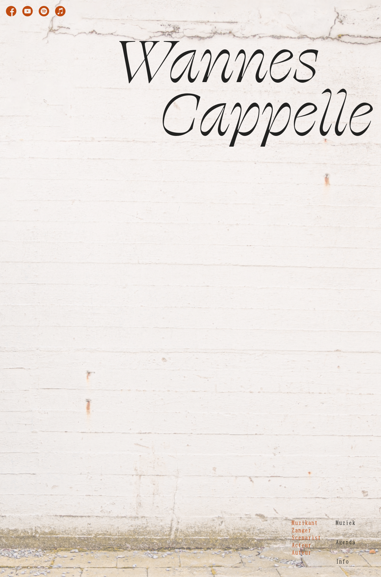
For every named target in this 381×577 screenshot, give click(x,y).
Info (342, 561)
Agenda (345, 542)
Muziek (345, 523)
